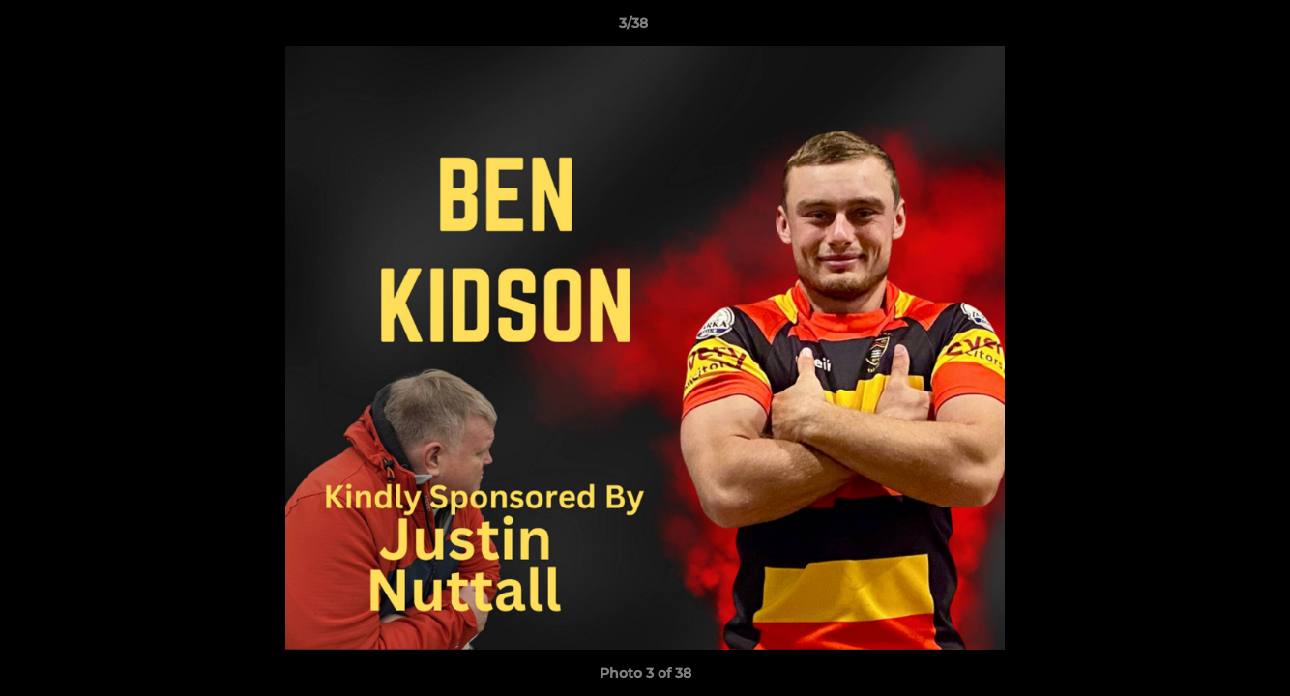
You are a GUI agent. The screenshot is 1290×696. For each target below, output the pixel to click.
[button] (1208, 28)
